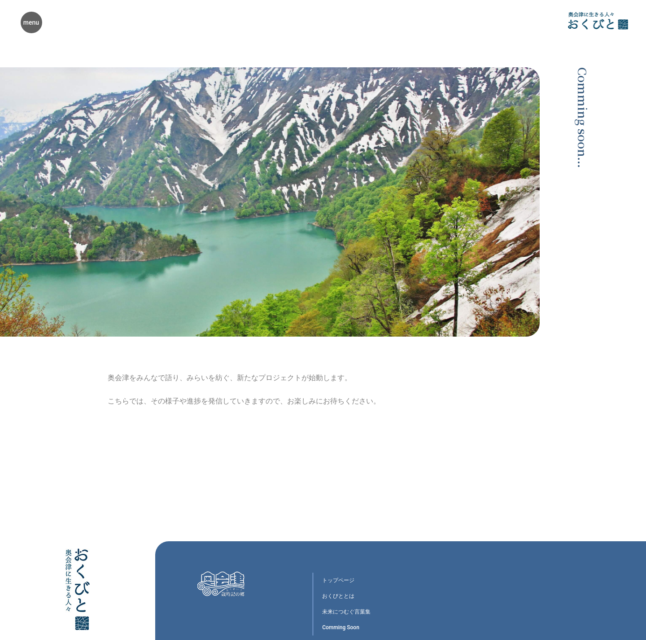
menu (31, 22)
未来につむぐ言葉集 (346, 612)
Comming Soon (340, 627)
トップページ (338, 580)
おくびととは (338, 596)
